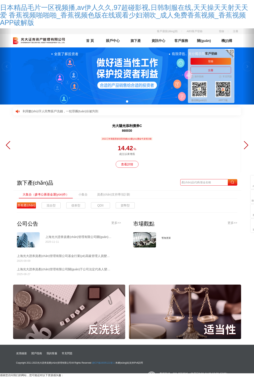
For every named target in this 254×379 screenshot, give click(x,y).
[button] (5, 66)
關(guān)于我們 (204, 43)
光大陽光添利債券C (127, 126)
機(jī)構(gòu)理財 (226, 43)
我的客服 (52, 353)
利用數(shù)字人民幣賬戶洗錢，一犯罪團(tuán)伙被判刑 (60, 111)
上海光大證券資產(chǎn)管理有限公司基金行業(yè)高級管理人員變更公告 (64, 256)
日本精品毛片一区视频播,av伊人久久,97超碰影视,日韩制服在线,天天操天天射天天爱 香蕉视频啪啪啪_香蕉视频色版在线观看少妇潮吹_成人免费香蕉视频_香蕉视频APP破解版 (124, 15)
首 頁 (90, 41)
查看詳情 (127, 164)
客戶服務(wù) (181, 43)
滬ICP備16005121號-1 (103, 362)
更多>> (116, 222)
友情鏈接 (21, 353)
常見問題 (67, 353)
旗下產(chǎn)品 (135, 43)
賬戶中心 (113, 41)
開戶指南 (36, 353)
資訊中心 (158, 41)
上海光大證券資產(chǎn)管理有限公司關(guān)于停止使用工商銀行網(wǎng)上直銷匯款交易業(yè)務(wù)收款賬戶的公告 (78, 237)
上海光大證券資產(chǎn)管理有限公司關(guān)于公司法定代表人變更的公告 (64, 269)
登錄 (221, 31)
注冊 (235, 31)
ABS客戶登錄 (195, 31)
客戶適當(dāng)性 (167, 31)
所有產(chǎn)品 (26, 206)
